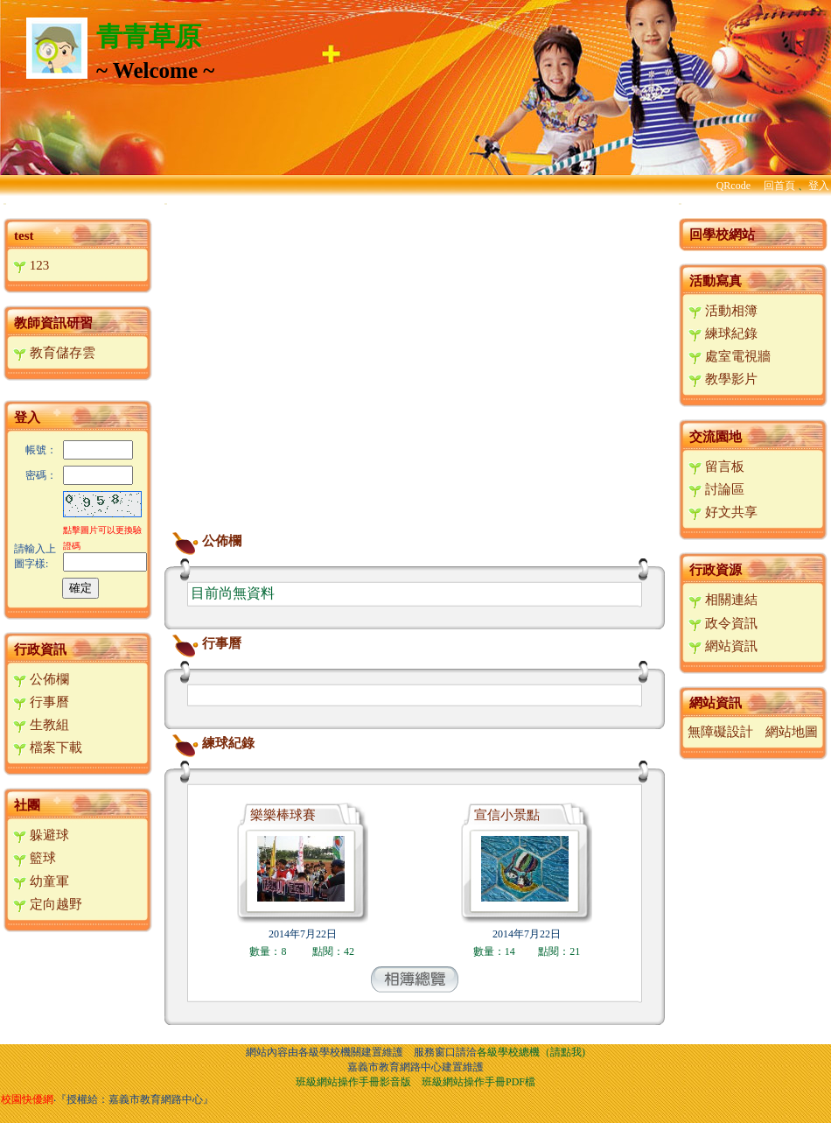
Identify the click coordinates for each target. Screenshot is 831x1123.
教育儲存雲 (54, 353)
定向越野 (47, 904)
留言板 (716, 467)
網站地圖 (791, 732)
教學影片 (723, 379)
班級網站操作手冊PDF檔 (478, 1082)
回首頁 (779, 185)
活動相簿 (723, 311)
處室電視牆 (729, 356)
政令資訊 (723, 623)
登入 (818, 185)
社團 (27, 805)
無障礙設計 (720, 732)
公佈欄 (41, 679)
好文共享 (723, 512)
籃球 (34, 858)
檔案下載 (47, 747)
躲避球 (41, 835)
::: (4, 203)
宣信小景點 (507, 815)
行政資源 (715, 570)
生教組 (41, 725)
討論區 (716, 489)
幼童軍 (41, 881)
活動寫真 (715, 281)
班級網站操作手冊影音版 (353, 1082)
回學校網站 (722, 235)
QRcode (733, 185)
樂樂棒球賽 (283, 815)
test (24, 235)
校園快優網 (27, 1099)
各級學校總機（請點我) (531, 1052)
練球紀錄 (211, 743)
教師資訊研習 (53, 323)
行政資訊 (40, 649)
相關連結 (723, 600)
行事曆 (41, 702)
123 (31, 265)
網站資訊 (723, 646)
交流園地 (715, 437)
